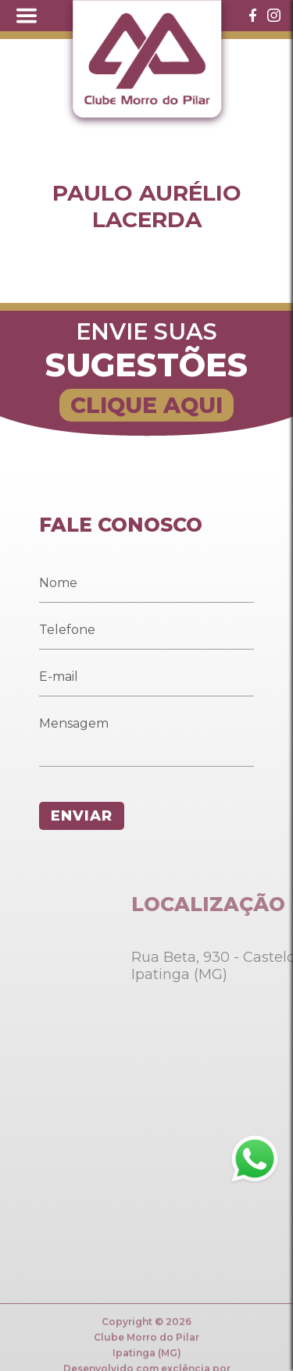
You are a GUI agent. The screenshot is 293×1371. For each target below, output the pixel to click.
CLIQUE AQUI (146, 405)
